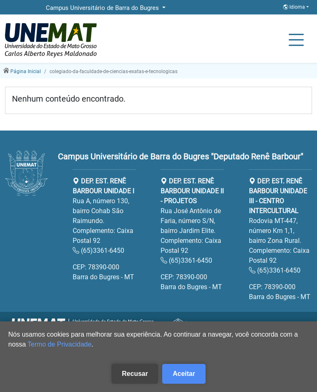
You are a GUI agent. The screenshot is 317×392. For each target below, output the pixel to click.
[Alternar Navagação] (296, 40)
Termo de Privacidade (60, 344)
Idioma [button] (294, 7)
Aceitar (184, 373)
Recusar (135, 373)
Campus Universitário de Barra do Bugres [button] (103, 8)
